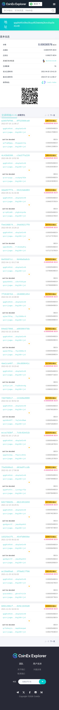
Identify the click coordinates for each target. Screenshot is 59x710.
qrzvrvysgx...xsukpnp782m (14, 178)
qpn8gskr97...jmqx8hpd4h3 (14, 524)
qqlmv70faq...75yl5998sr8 (14, 316)
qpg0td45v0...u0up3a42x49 (14, 129)
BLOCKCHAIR (49, 61)
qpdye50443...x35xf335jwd (14, 282)
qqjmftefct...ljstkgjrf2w (14, 490)
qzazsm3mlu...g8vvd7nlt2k (14, 594)
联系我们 (21, 674)
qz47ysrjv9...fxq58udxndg (14, 386)
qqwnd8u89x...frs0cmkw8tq (14, 247)
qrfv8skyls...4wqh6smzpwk (14, 628)
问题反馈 (37, 669)
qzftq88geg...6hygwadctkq (14, 143)
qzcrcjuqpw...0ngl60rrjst (14, 132)
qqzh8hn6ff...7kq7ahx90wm (14, 420)
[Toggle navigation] (54, 4)
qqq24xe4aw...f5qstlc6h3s (14, 455)
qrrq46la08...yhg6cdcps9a (14, 212)
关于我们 (21, 669)
